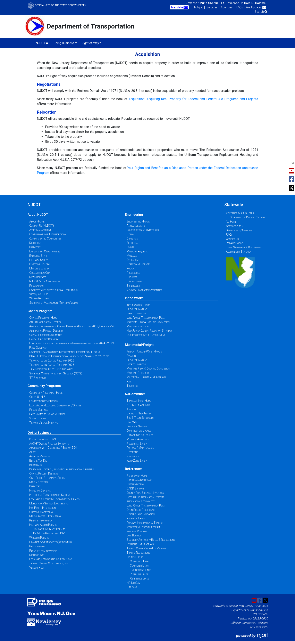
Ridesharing (134, 456)
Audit (32, 452)
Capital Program (40, 311)
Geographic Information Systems (145, 497)
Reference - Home (137, 475)
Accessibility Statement (239, 251)
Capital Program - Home (43, 317)
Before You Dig (38, 460)
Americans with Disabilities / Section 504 (53, 447)
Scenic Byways (37, 418)
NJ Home (231, 221)
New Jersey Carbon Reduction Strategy (149, 330)
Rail (129, 381)
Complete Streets (137, 426)
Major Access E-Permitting (45, 516)
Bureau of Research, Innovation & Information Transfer (61, 469)
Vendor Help (36, 567)
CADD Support (135, 488)
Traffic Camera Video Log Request (49, 563)
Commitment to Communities (45, 238)
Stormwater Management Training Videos (53, 302)
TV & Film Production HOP (49, 533)
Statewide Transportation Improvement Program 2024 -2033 (64, 352)
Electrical (133, 242)
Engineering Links (140, 569)
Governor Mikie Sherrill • (202, 3)
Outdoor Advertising (41, 512)
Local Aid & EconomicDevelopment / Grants (54, 499)
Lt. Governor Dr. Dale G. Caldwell (244, 3)
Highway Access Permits (43, 524)
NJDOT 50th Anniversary (44, 281)
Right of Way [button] (90, 43)
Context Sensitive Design (43, 401)
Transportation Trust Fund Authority (51, 369)
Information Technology (141, 501)
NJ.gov (198, 7)
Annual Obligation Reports (45, 322)
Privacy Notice (234, 243)
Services (212, 7)
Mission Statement (39, 268)
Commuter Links (139, 565)
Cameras (131, 422)
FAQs (239, 7)
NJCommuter (135, 394)
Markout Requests (137, 251)
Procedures (133, 272)
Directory (35, 247)
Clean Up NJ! (37, 396)
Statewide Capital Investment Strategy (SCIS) (55, 373)
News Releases (37, 277)
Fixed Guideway (38, 347)
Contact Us (232, 239)
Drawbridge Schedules (140, 435)
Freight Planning (137, 309)
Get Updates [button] (256, 7)
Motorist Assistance (138, 439)
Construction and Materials (143, 230)
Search (261, 11)
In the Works (134, 298)
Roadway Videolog (137, 531)
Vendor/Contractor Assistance (144, 290)
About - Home (36, 221)
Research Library (137, 518)
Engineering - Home (138, 221)
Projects (132, 277)
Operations (133, 259)
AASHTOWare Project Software (49, 443)
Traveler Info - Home (139, 400)
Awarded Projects (39, 456)
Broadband (35, 464)
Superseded (133, 285)
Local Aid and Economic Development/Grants (55, 405)
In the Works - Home (138, 305)
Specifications (134, 281)
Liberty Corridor (136, 313)
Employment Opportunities (44, 251)
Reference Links (139, 578)
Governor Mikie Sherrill (241, 213)
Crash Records (135, 484)
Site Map (132, 587)
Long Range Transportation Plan (146, 317)
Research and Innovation (43, 550)
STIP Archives (37, 377)
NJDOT (42, 43)
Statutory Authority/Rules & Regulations (53, 290)
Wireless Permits (39, 537)
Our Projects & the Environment (146, 334)
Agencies (227, 7)
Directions (35, 242)
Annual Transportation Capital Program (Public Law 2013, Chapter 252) (72, 326)
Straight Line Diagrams (140, 544)
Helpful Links (135, 557)
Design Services (38, 482)
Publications (36, 285)
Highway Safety (38, 259)
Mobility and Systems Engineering (49, 503)
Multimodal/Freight (139, 345)
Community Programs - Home (45, 392)
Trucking (132, 385)
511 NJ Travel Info (138, 405)
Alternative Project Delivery (46, 330)
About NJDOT (38, 215)
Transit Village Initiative (43, 422)
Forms (130, 247)
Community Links (139, 561)
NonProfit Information (42, 507)
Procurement (37, 546)
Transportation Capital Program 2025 (51, 360)
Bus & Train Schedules (140, 417)
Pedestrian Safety (137, 443)
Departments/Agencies (239, 230)
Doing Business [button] (64, 43)
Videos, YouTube (38, 294)
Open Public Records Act (141, 509)
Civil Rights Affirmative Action (47, 477)
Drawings (132, 238)
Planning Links (139, 574)
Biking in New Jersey (139, 413)
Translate (179, 7)
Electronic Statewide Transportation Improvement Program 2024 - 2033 (71, 343)
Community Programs (44, 386)
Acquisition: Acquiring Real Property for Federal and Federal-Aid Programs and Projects (193, 99)
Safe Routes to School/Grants (47, 414)
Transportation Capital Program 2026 (51, 364)
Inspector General (40, 264)
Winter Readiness (39, 298)
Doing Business (39, 433)
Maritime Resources (138, 326)
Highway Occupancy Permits (49, 529)
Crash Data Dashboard (139, 479)
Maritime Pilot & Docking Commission (148, 322)
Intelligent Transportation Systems (49, 494)
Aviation (131, 355)
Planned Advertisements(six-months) (50, 542)
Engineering (134, 215)
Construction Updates (139, 430)
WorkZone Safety (137, 460)
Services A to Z (235, 226)
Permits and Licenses (138, 264)
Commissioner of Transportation (47, 234)
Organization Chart (40, 272)
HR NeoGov (133, 582)
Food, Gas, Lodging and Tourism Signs (50, 559)
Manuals (132, 255)
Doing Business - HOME (43, 439)
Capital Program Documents (45, 334)
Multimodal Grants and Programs (146, 377)
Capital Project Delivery (43, 339)
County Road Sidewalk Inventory (145, 492)
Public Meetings (38, 409)
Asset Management (40, 230)
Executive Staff (38, 255)
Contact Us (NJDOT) (41, 225)
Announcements (136, 225)
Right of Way (36, 555)
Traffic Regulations (138, 552)
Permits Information (40, 520)
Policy (130, 268)
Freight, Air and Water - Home (144, 351)
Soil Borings (134, 535)
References (134, 469)
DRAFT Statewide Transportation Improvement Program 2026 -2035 (69, 356)
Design (130, 234)
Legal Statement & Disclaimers (243, 247)
